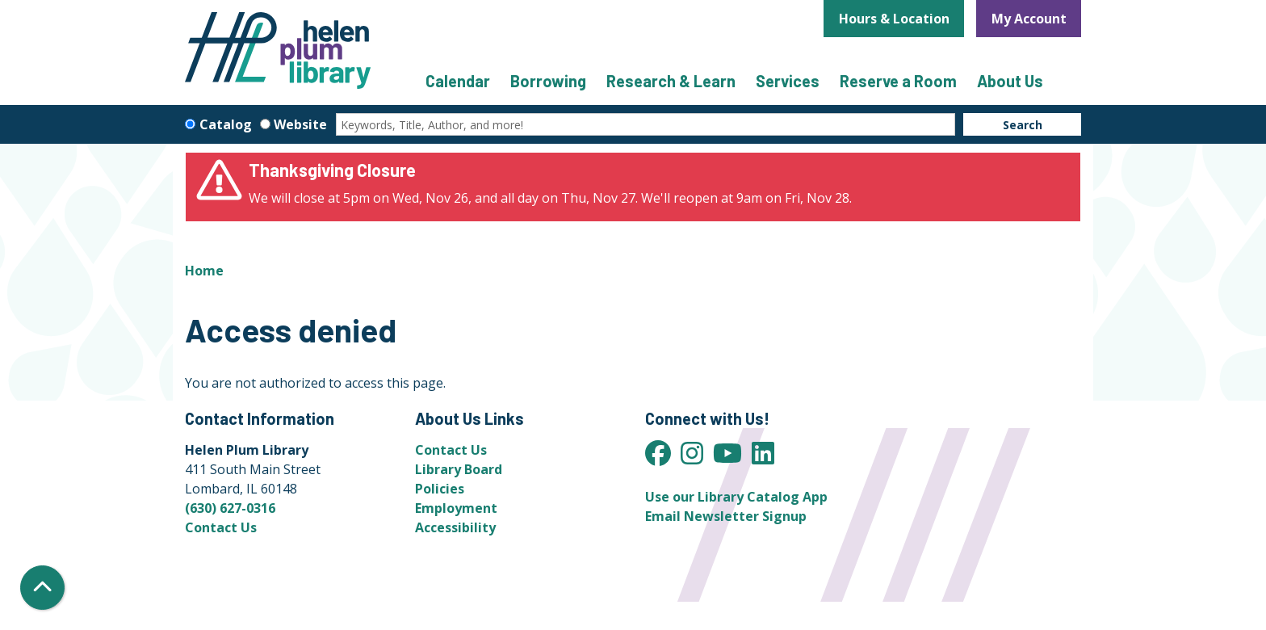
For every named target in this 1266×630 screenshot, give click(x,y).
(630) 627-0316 (230, 508)
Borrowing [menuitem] (548, 80)
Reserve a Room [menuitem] (898, 80)
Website (300, 124)
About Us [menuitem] (1010, 80)
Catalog (225, 124)
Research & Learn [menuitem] (671, 80)
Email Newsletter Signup (726, 516)
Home (204, 270)
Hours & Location (894, 18)
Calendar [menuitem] (457, 80)
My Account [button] (1029, 18)
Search (1022, 124)
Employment (456, 508)
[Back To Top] (42, 587)
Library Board (458, 469)
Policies (439, 489)
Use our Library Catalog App (736, 497)
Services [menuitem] (788, 80)
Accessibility (455, 527)
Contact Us (221, 527)
